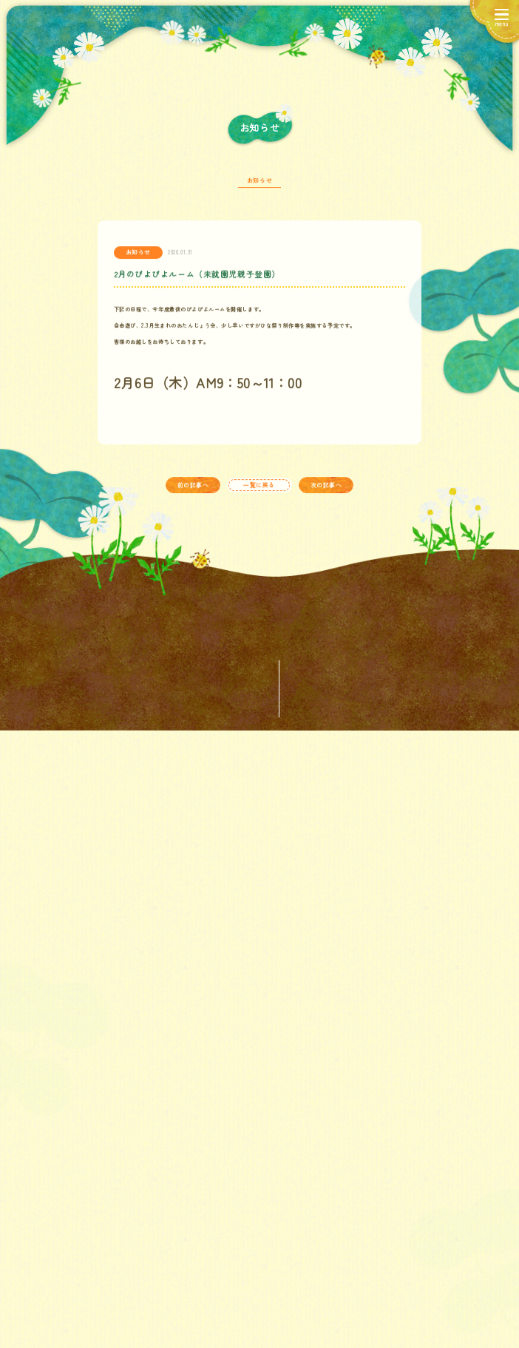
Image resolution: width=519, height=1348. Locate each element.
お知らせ (259, 190)
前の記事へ (193, 495)
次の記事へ (326, 495)
